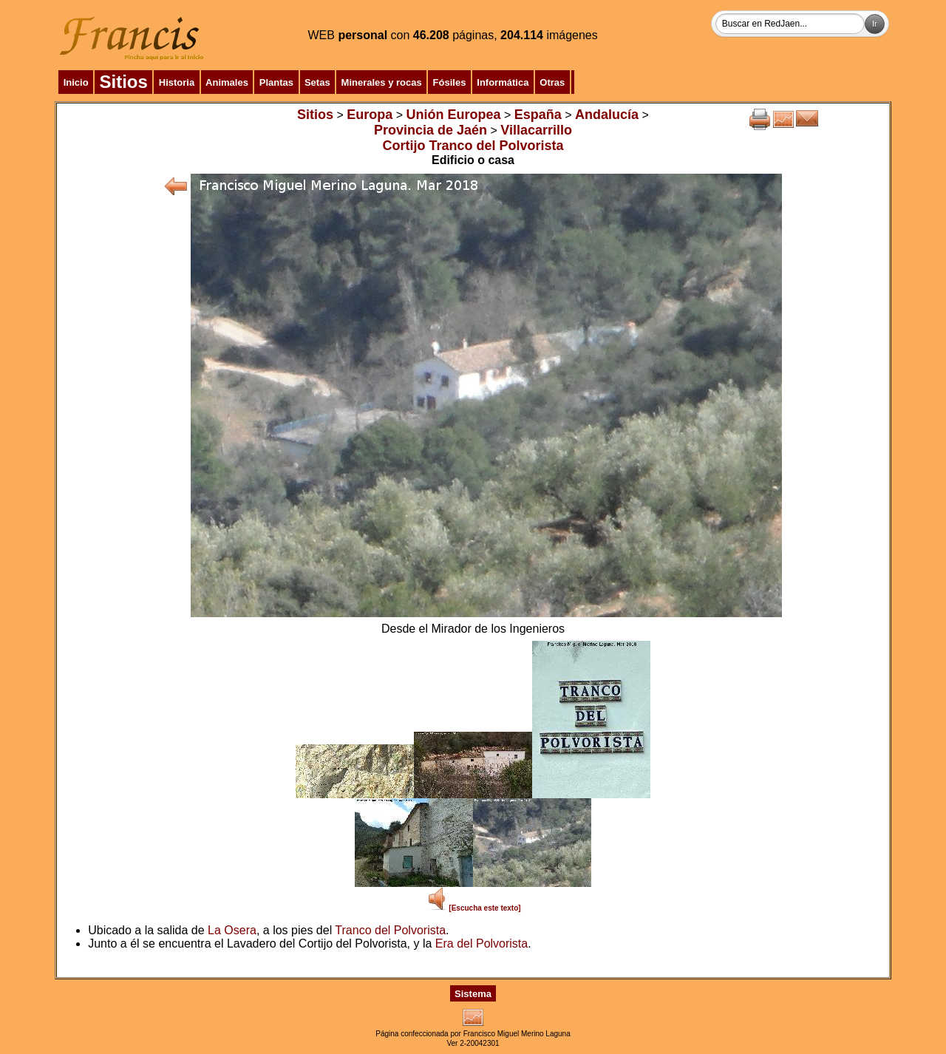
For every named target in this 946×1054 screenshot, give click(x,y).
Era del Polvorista (481, 943)
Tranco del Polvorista (390, 930)
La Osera (232, 930)
